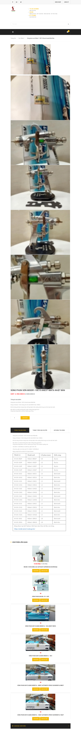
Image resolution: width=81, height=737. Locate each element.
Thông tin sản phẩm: (16, 399)
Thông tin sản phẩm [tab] (20, 430)
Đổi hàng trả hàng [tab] (59, 430)
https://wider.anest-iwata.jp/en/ (24, 529)
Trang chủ (13, 38)
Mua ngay (25, 417)
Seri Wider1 (21, 38)
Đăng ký (66, 2)
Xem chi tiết (44, 570)
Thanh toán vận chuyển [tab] (40, 430)
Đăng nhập (58, 2)
